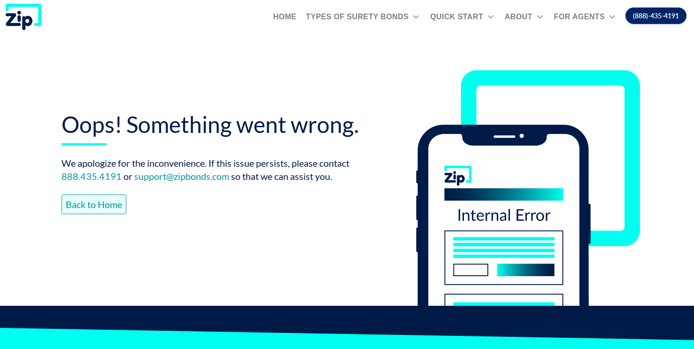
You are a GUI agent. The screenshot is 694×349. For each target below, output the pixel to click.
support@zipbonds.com (181, 176)
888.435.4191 (92, 176)
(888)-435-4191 (656, 16)
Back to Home (94, 204)
